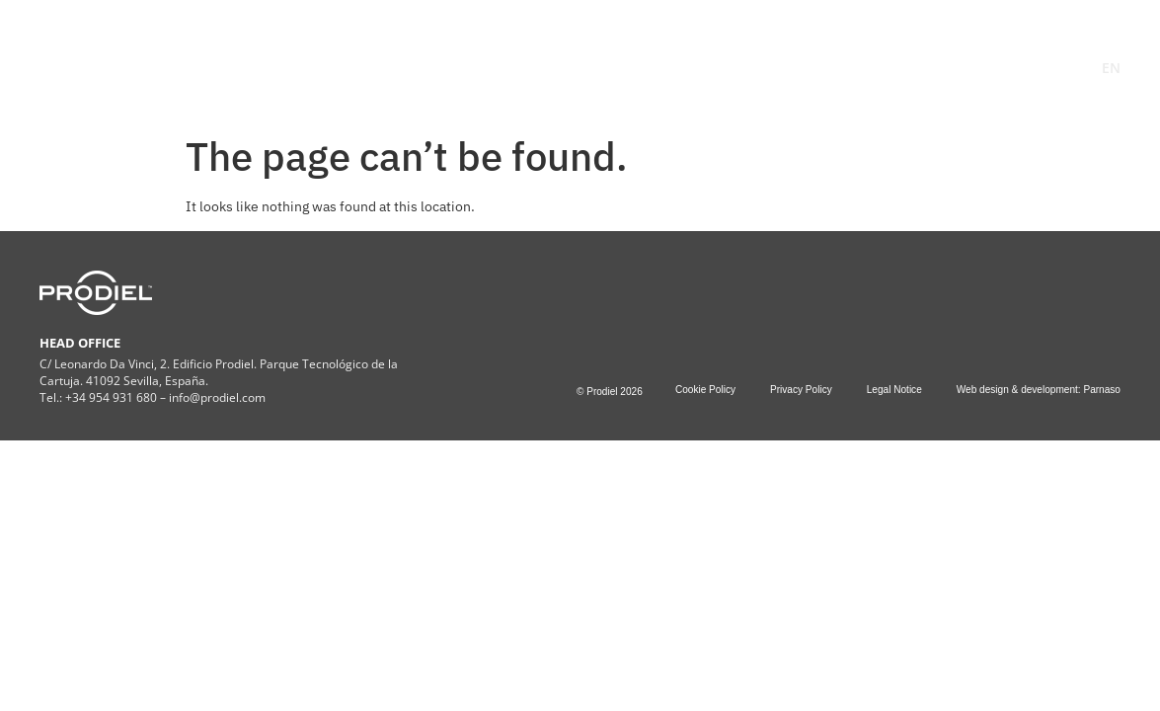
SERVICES (503, 57)
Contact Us (813, 56)
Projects (698, 56)
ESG (604, 57)
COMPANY (380, 57)
